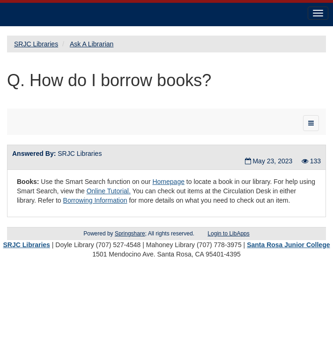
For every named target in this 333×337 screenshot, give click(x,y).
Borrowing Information (95, 200)
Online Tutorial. (109, 191)
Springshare (130, 233)
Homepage (168, 181)
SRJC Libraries (36, 44)
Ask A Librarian (91, 44)
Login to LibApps (228, 233)
